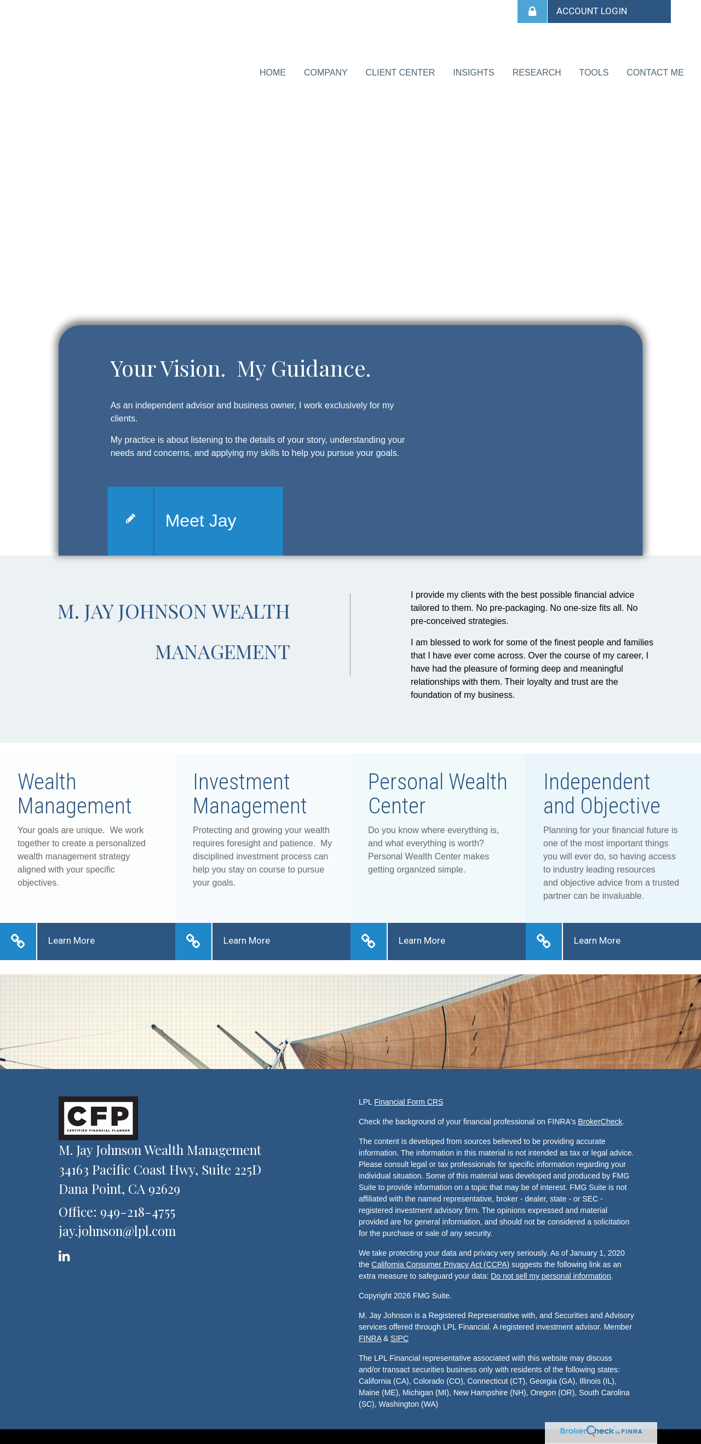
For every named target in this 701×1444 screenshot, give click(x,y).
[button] (340, 69)
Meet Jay (201, 512)
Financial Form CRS (408, 1094)
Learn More (71, 932)
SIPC (399, 1330)
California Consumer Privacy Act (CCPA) (440, 1256)
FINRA (370, 1330)
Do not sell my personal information (551, 1268)
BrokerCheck (600, 1114)
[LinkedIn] (66, 1245)
